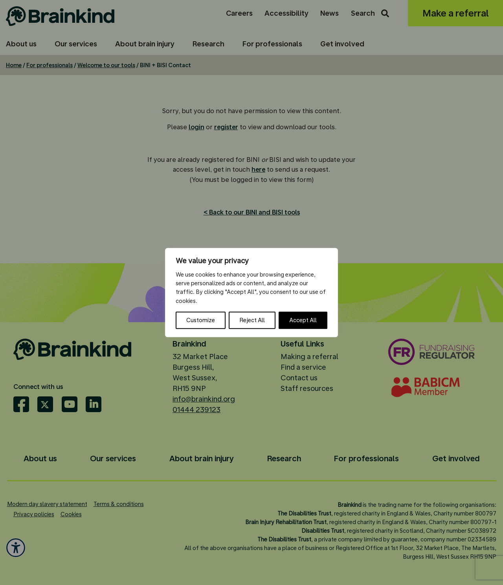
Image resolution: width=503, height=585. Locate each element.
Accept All (303, 320)
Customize (200, 320)
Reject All (252, 320)
